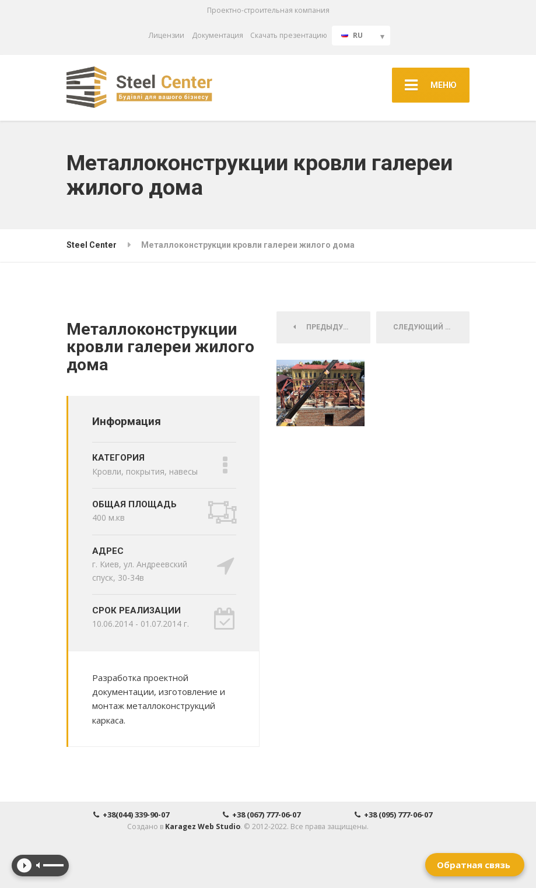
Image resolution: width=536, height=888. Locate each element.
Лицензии (166, 35)
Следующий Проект (431, 327)
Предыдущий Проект (331, 327)
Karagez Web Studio (202, 826)
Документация (217, 35)
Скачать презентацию (288, 35)
